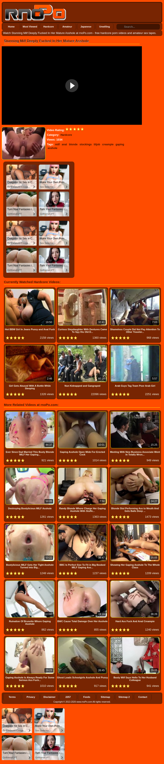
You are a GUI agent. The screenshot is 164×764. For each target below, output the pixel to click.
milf (57, 144)
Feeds (86, 697)
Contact (142, 697)
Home (11, 26)
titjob (97, 144)
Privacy (30, 697)
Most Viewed (30, 26)
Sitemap (105, 697)
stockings (86, 144)
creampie (108, 144)
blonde (73, 144)
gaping (120, 144)
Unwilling (104, 26)
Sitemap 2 (124, 697)
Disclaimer (49, 697)
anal (64, 144)
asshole (52, 148)
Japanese (85, 26)
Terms (12, 697)
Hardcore (48, 26)
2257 (68, 697)
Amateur (67, 26)
